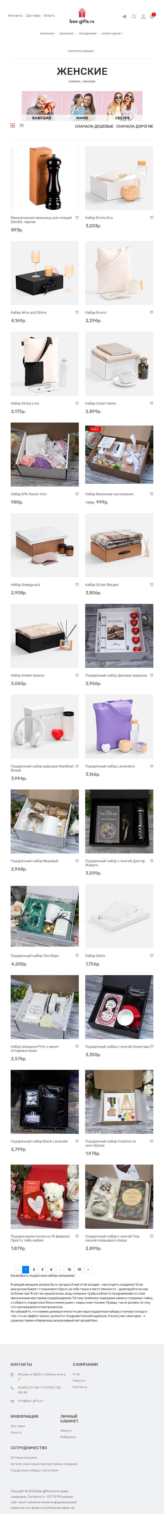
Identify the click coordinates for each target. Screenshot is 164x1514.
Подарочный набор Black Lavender (39, 1141)
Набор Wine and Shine (28, 312)
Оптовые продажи (24, 1457)
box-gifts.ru (45, 1491)
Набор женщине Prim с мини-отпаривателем (35, 1049)
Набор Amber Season (28, 675)
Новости (79, 1380)
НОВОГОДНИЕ (113, 33)
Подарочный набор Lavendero (110, 766)
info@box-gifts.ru (30, 1401)
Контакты (15, 16)
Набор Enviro (95, 312)
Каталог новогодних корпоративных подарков (44, 1464)
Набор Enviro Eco (99, 218)
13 (79, 1270)
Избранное (68, 1437)
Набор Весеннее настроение (109, 494)
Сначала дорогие (134, 126)
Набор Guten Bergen (102, 585)
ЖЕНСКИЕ (68, 33)
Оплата (16, 1432)
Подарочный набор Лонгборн (35, 956)
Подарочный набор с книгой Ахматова (117, 1047)
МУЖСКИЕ (48, 33)
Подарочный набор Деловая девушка (116, 675)
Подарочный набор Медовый (34, 861)
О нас (77, 1374)
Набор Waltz (95, 956)
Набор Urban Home (100, 403)
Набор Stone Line (25, 403)
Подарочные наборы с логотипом (34, 1470)
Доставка (18, 1426)
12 (69, 1270)
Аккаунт (66, 1431)
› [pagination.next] (88, 1270)
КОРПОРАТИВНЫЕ (82, 51)
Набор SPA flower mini (29, 494)
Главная (74, 81)
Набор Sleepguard (25, 585)
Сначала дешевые (94, 126)
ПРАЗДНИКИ (89, 33)
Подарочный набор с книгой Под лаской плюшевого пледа (112, 1238)
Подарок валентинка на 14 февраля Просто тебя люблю (40, 1238)
